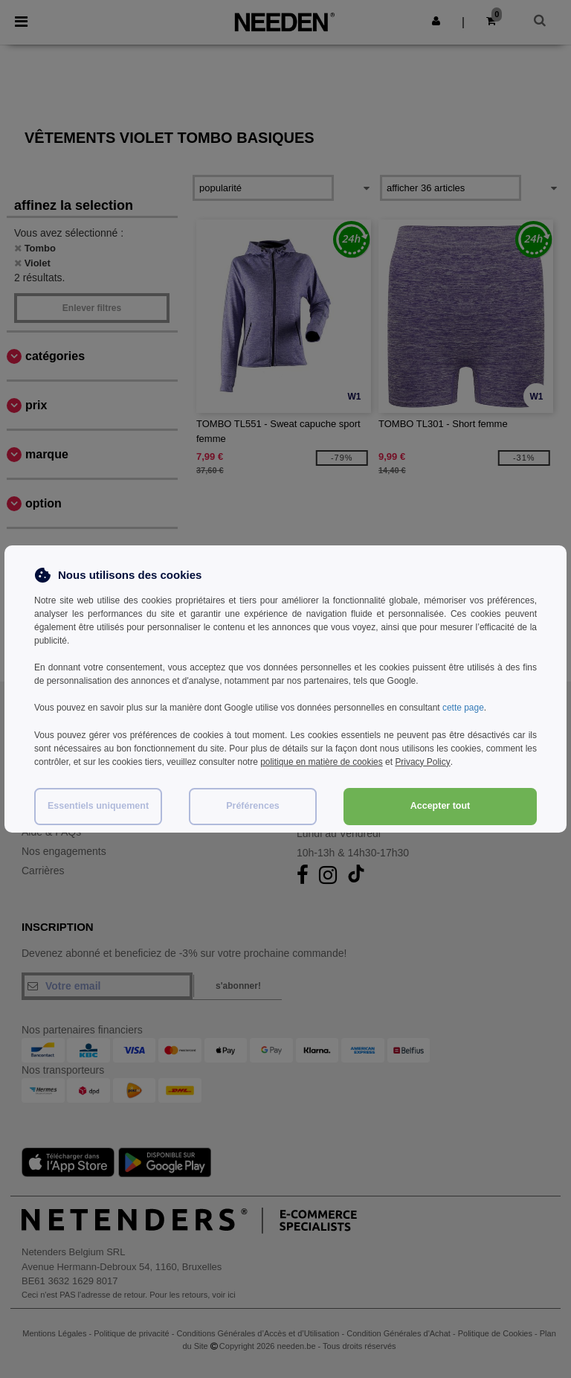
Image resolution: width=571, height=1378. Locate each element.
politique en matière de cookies (321, 761)
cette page (463, 707)
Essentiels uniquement (98, 804)
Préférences (253, 804)
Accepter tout (440, 804)
